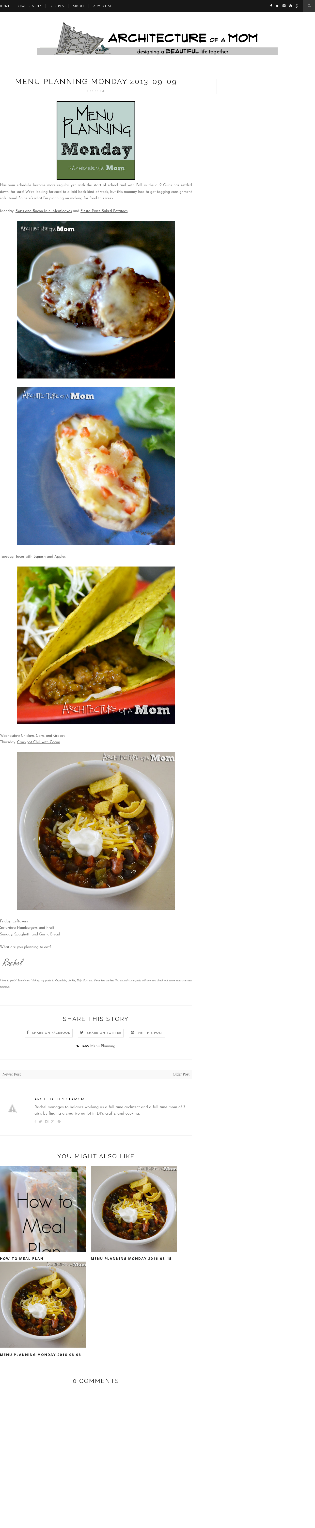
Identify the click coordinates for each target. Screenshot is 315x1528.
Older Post (181, 1074)
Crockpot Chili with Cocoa (38, 742)
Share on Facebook (51, 1033)
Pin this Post (150, 1033)
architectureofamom (59, 1099)
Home (5, 6)
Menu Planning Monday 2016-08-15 (131, 1258)
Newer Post (11, 1074)
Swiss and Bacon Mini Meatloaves (44, 211)
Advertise (103, 6)
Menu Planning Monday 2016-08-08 (40, 1354)
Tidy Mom (82, 980)
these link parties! (104, 980)
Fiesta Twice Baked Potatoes (103, 211)
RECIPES (57, 6)
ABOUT (79, 6)
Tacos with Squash (30, 557)
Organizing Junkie (65, 980)
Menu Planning (102, 1046)
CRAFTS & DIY (30, 6)
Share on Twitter (104, 1033)
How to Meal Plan (22, 1258)
